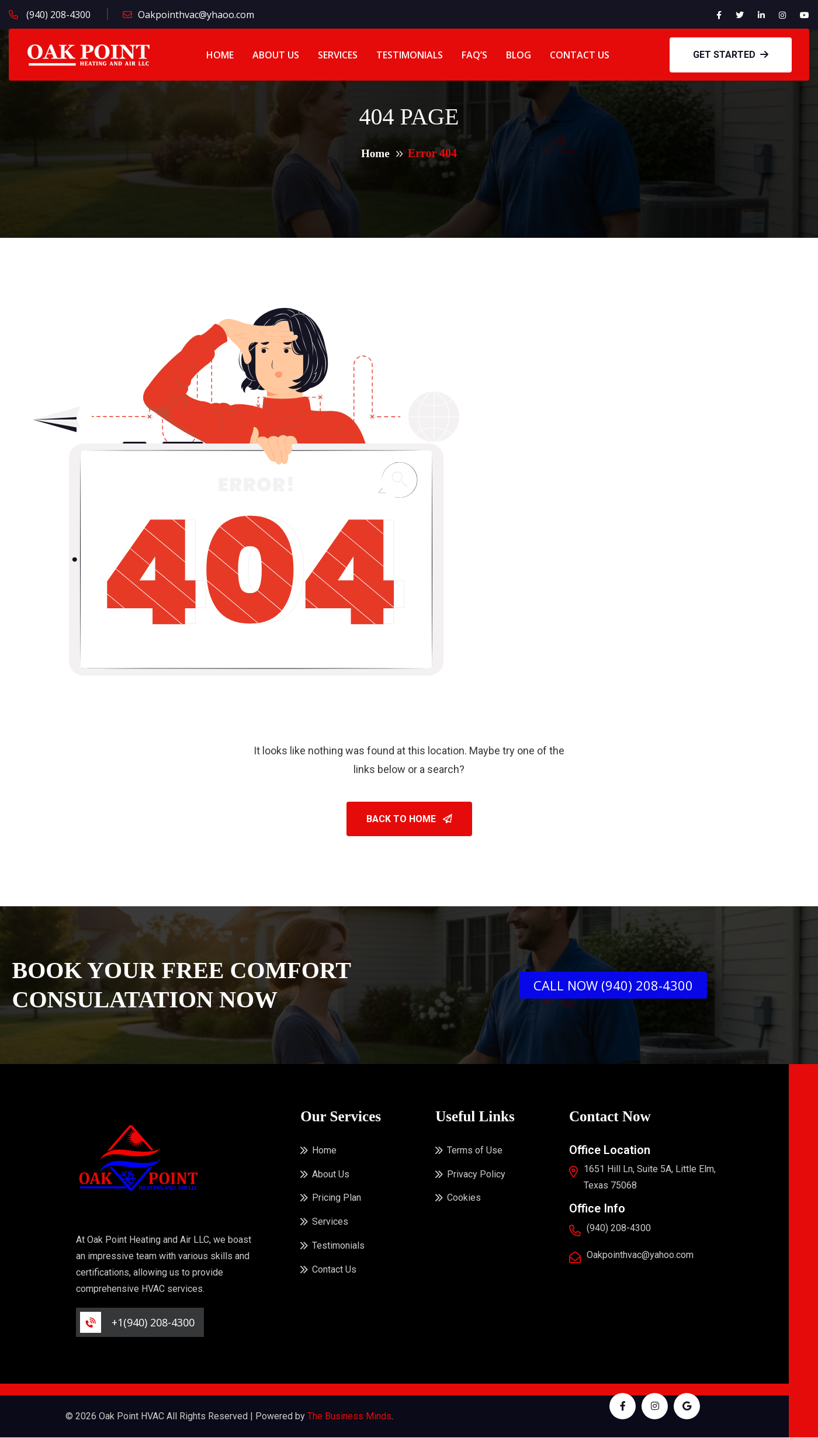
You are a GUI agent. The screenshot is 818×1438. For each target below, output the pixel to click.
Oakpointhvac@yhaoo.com (196, 14)
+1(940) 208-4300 (153, 1323)
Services (338, 54)
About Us (275, 54)
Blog (518, 54)
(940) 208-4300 (57, 14)
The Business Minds (349, 1416)
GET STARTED (730, 54)
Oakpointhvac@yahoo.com (640, 1255)
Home (220, 54)
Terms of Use (474, 1150)
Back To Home (409, 819)
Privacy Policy (476, 1175)
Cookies (464, 1199)
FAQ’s (474, 54)
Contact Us (579, 54)
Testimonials (409, 54)
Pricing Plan (336, 1199)
